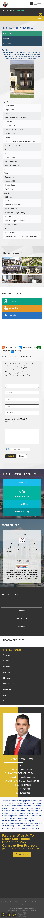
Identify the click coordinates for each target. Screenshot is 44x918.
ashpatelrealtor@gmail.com (22, 769)
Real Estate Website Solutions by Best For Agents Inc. (22, 910)
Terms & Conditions (25, 902)
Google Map (10, 301)
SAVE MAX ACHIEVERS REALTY (22, 773)
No (8, 422)
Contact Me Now (22, 854)
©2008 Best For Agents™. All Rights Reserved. (22, 908)
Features (7, 38)
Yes (14, 422)
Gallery (6, 661)
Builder (5, 695)
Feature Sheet (21, 619)
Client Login (35, 902)
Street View (10, 308)
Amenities (10, 315)
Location (7, 43)
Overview (7, 33)
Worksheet (21, 627)
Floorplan (21, 603)
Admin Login (5, 902)
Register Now (8, 701)
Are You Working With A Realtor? (16, 419)
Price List (21, 611)
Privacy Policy (14, 902)
